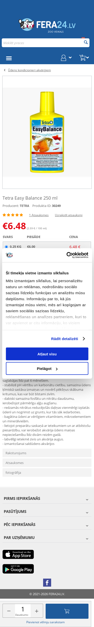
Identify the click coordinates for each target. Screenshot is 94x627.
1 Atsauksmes (39, 215)
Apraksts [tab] (14, 357)
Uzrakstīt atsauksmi (68, 215)
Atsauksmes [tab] (15, 462)
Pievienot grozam (66, 611)
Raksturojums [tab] (16, 453)
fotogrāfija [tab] (13, 472)
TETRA (24, 206)
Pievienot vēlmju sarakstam (45, 622)
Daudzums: (22, 614)
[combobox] (45, 42)
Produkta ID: (41, 205)
